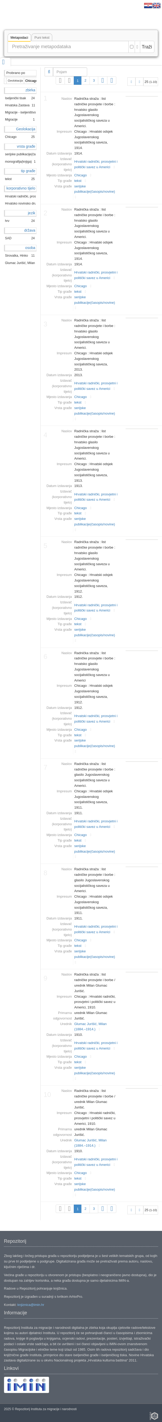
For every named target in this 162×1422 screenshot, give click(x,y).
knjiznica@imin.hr (30, 1305)
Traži (147, 46)
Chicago (80, 175)
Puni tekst (41, 37)
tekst (77, 181)
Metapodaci (19, 38)
